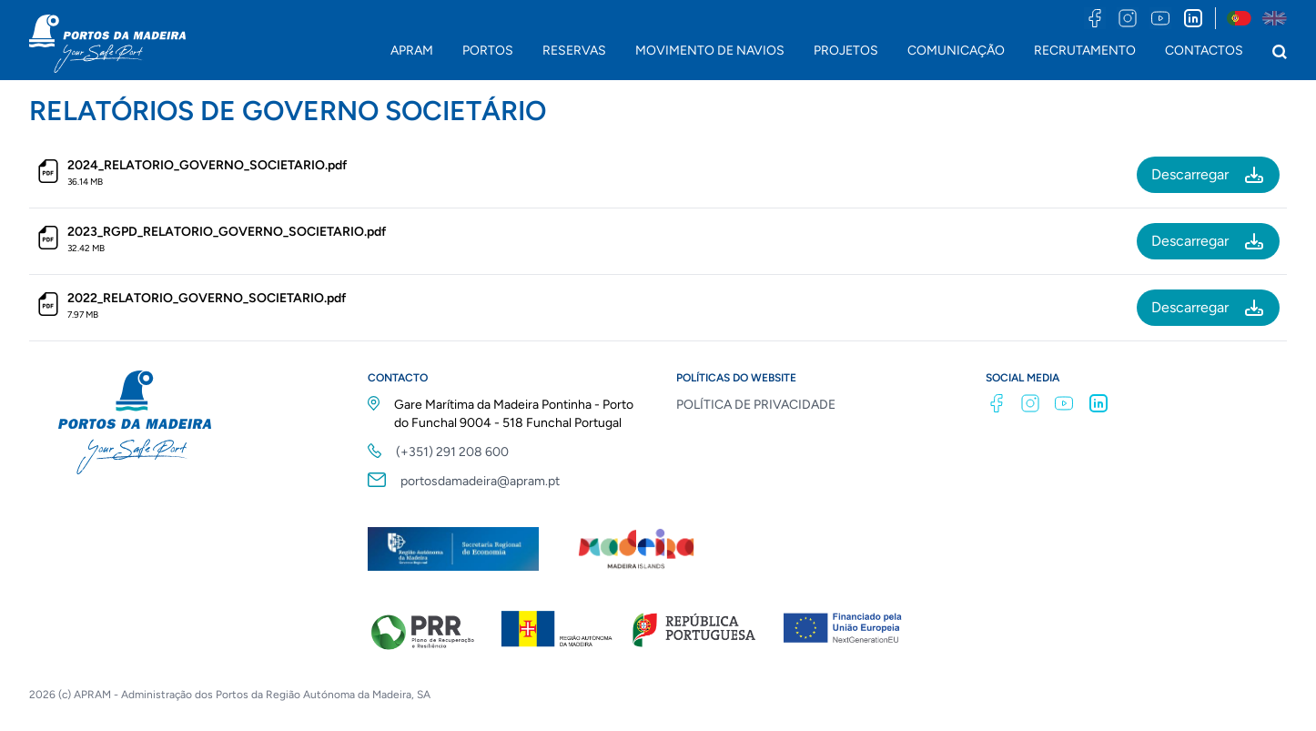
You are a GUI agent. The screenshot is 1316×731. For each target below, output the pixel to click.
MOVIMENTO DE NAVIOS (710, 50)
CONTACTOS (1204, 50)
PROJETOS (846, 50)
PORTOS (487, 50)
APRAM (411, 50)
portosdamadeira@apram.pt (480, 481)
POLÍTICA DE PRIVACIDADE (755, 404)
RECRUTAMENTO (1085, 50)
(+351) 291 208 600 (452, 452)
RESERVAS (574, 50)
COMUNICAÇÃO (956, 50)
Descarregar (1208, 175)
